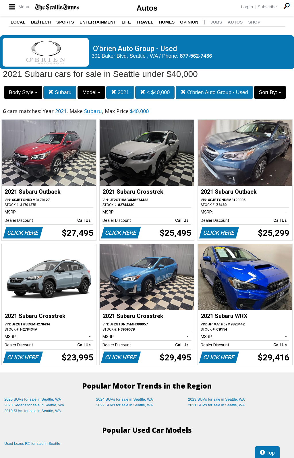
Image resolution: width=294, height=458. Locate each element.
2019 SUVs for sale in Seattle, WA (32, 411)
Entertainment (98, 22)
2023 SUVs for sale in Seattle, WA (216, 399)
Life (126, 22)
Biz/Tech (41, 22)
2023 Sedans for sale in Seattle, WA (34, 405)
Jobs (216, 22)
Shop (254, 22)
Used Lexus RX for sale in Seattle (32, 443)
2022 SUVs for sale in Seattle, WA (124, 405)
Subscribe (267, 6)
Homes (167, 22)
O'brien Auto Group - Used (214, 92)
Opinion (189, 22)
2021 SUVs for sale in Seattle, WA (216, 405)
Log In (247, 6)
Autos (147, 8)
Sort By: (270, 92)
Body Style (23, 92)
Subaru (59, 92)
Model (91, 92)
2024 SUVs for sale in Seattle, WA (124, 399)
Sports (65, 22)
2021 (120, 92)
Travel (144, 22)
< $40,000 (155, 92)
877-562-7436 (196, 56)
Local (18, 22)
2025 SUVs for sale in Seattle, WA (32, 399)
